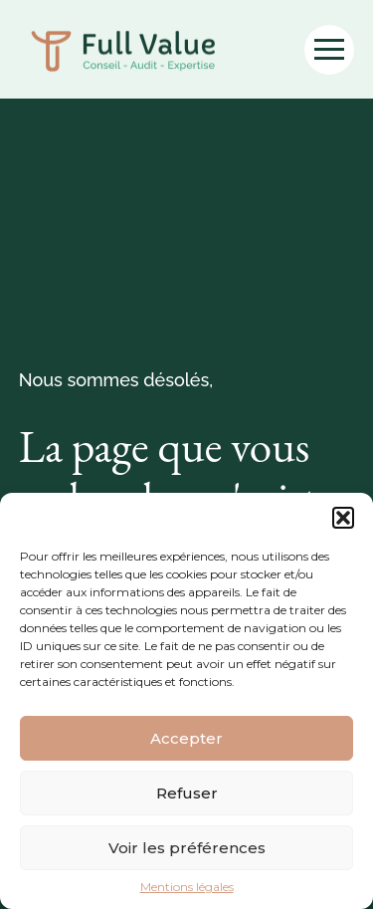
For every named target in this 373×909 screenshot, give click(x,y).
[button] (343, 518)
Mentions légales (187, 887)
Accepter (186, 738)
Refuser (187, 793)
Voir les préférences (187, 847)
